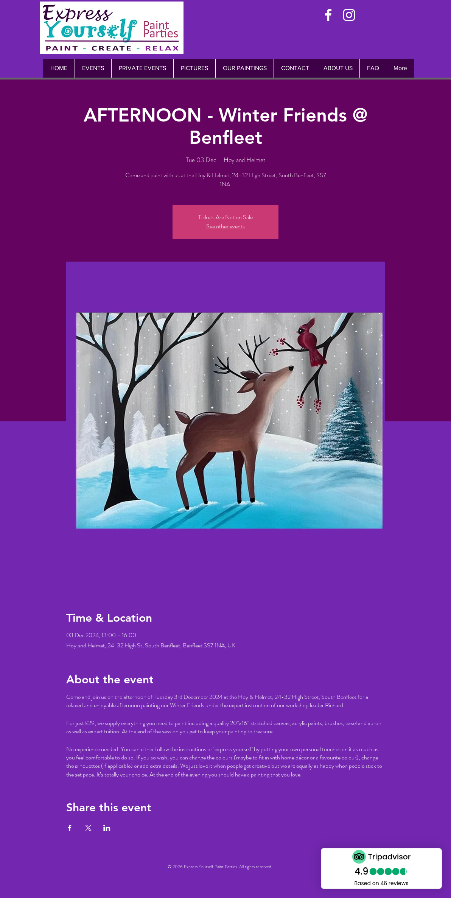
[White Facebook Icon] (328, 15)
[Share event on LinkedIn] (106, 828)
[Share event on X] (88, 828)
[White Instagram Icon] (349, 15)
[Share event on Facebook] (69, 828)
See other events (225, 226)
